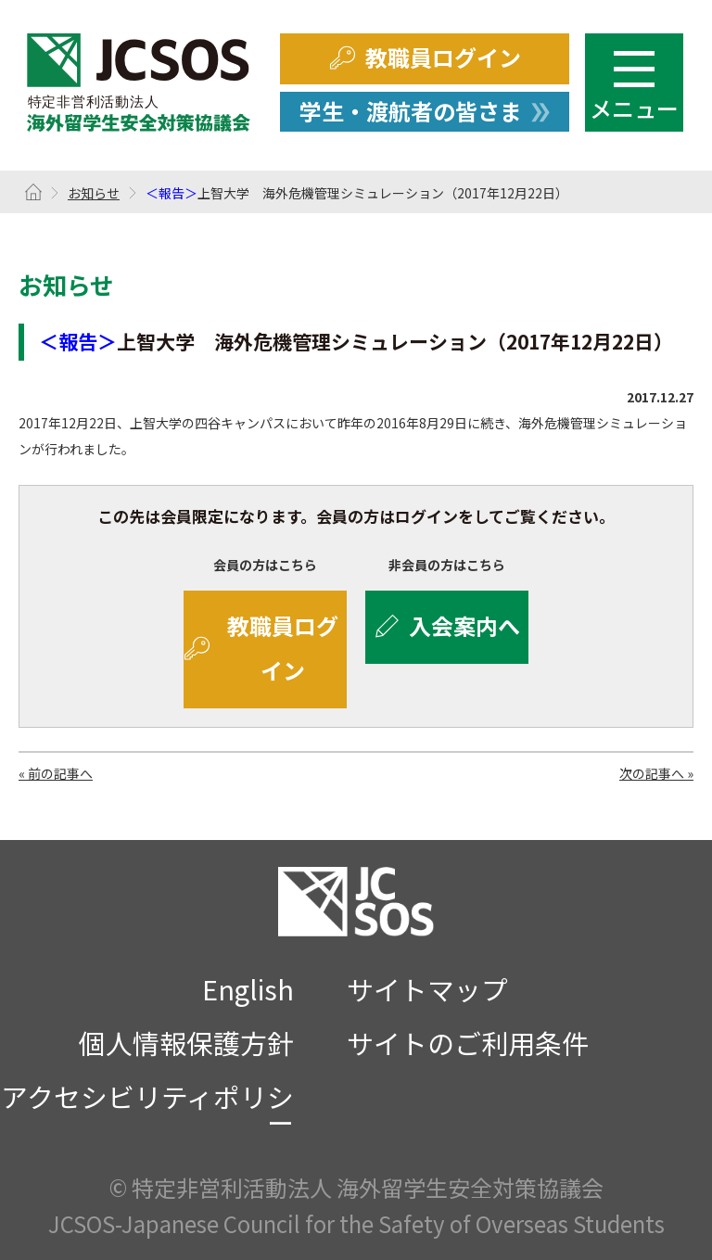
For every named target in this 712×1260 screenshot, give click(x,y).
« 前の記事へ (56, 773)
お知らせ (94, 193)
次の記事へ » (656, 773)
